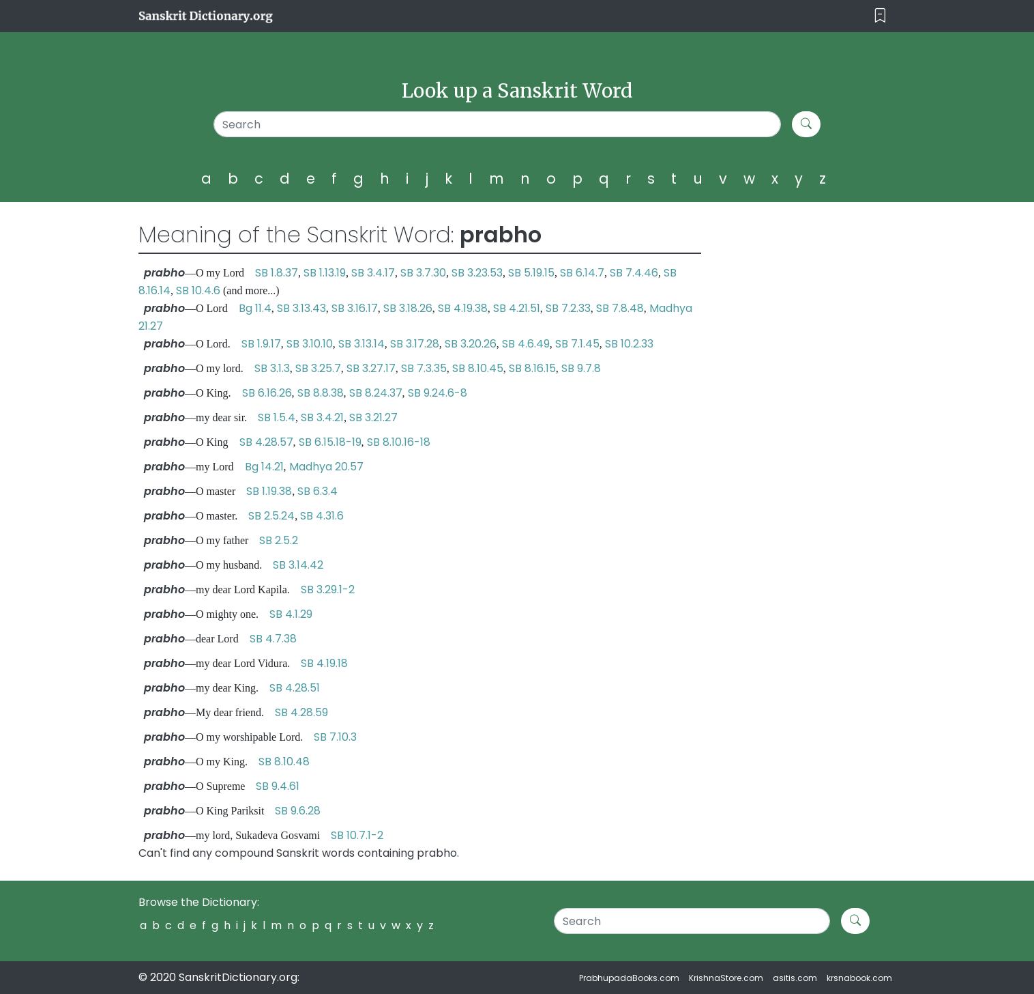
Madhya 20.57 (326, 466)
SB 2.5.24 (271, 516)
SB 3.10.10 (309, 344)
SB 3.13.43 (301, 308)
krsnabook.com (859, 978)
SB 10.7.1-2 (357, 835)
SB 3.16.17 (354, 308)
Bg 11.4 (255, 308)
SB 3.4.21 (322, 417)
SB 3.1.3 (272, 368)
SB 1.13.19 (325, 273)
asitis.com (795, 978)
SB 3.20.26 (471, 344)
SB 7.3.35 (424, 368)
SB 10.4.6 (198, 290)
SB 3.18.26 (407, 308)
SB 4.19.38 (463, 308)
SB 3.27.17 (371, 368)
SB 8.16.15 (532, 368)
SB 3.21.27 (373, 417)
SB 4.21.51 (516, 308)
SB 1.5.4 (276, 417)
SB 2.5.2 (278, 540)
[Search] (497, 124)
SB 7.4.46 (634, 273)
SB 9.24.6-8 (437, 393)
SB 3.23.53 (477, 273)
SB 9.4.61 (277, 786)
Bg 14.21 (264, 466)
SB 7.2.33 (568, 308)
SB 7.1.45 (577, 344)
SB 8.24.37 (375, 393)
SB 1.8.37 (276, 273)
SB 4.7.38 (273, 639)
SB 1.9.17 (261, 344)
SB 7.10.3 (335, 737)
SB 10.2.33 (629, 344)
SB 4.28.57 (266, 442)
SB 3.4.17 (373, 273)
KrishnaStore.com (726, 978)
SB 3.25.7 (318, 368)
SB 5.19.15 (531, 273)
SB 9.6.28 (298, 811)
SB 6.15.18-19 (330, 442)
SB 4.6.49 (526, 344)
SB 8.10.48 (284, 761)
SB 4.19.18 (324, 663)
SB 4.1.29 (290, 614)
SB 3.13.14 (361, 344)
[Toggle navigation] (880, 16)
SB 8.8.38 (320, 393)
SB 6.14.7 (582, 273)
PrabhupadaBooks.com (629, 978)
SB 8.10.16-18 (398, 442)
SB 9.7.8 (581, 368)
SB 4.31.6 (322, 516)
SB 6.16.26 (267, 393)
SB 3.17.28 (414, 344)
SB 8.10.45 (477, 368)
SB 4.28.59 (301, 712)
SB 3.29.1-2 (328, 589)
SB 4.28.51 (294, 688)
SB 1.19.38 (269, 491)
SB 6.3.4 (317, 491)
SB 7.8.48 (620, 308)
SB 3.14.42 (298, 565)
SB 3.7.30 (423, 273)
